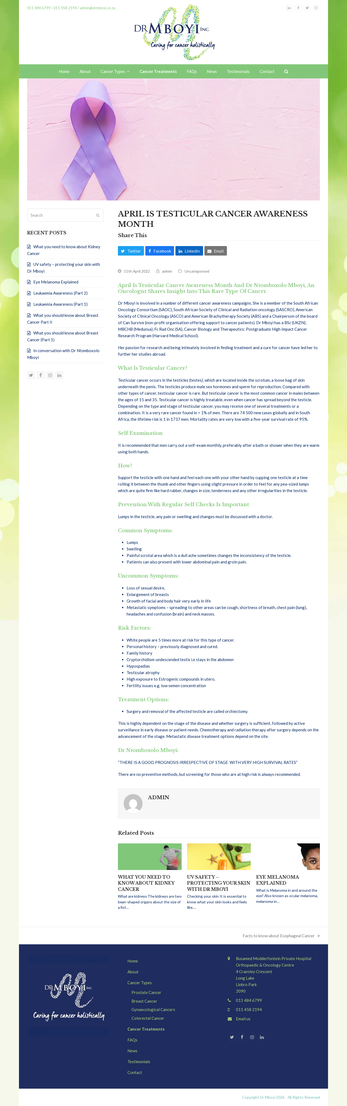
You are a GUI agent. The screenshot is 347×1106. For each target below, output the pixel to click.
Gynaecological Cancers (153, 1009)
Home (132, 960)
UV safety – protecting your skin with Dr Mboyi (218, 883)
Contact (134, 1072)
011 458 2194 (65, 8)
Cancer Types (139, 982)
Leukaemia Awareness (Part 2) (60, 293)
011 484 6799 (249, 1000)
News (132, 1050)
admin (167, 271)
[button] (286, 71)
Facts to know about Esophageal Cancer (281, 936)
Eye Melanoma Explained (55, 281)
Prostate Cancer (146, 992)
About (133, 971)
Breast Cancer (144, 1001)
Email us (243, 1018)
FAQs (132, 1039)
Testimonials (138, 1061)
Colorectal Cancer (147, 1018)
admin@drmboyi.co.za (97, 8)
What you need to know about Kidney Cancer (146, 883)
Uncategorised (197, 271)
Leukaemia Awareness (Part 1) (60, 304)
